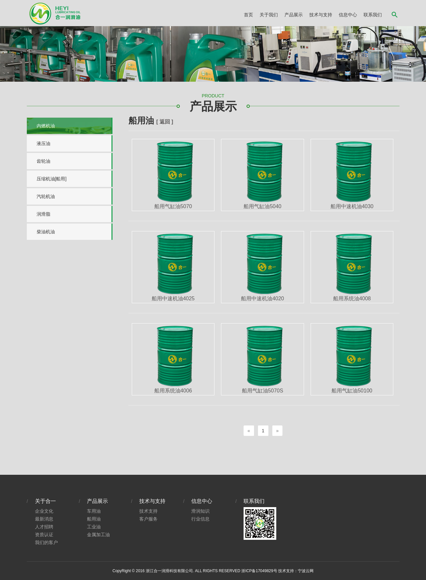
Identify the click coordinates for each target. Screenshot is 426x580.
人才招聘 (44, 526)
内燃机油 (46, 125)
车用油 (94, 511)
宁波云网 (306, 571)
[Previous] (248, 430)
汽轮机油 (46, 196)
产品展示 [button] (293, 14)
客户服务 (148, 519)
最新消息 (44, 519)
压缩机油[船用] (52, 178)
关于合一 (45, 501)
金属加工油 (98, 534)
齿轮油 (43, 161)
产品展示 (97, 501)
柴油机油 (46, 231)
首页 (248, 14)
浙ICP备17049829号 (259, 571)
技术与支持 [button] (320, 14)
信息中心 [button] (348, 14)
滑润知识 (200, 511)
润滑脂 (43, 214)
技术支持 (148, 511)
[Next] (277, 430)
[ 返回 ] (164, 121)
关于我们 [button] (269, 14)
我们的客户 (46, 542)
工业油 (94, 526)
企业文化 (44, 511)
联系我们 (373, 14)
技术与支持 (152, 501)
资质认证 (44, 534)
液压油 (43, 143)
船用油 (94, 519)
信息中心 (201, 501)
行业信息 (200, 519)
